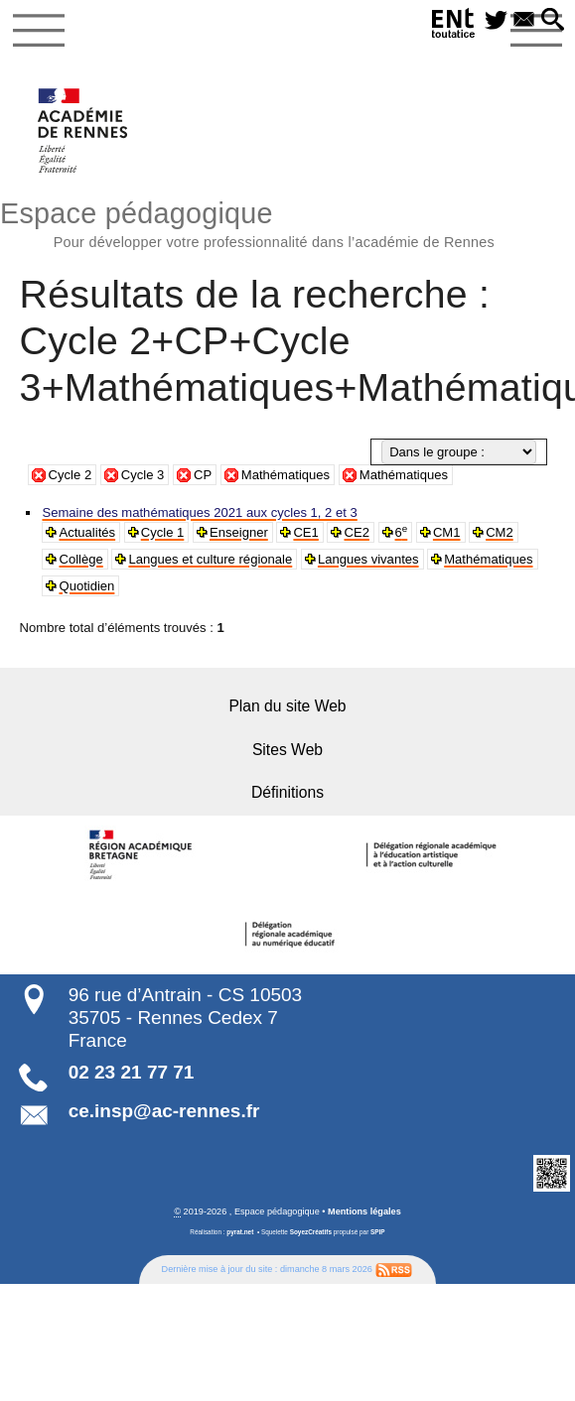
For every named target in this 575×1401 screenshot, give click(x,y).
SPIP (377, 1230)
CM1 (443, 532)
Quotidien (86, 585)
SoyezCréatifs (311, 1230)
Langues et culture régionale (208, 559)
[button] (553, 21)
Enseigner (237, 532)
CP (203, 474)
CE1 (303, 532)
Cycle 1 (161, 532)
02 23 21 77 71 (132, 1070)
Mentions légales (364, 1209)
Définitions (287, 791)
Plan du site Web (287, 706)
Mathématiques (285, 474)
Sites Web (287, 748)
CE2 (354, 532)
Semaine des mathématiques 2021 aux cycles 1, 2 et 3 (197, 512)
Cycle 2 (70, 474)
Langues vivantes (364, 559)
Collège (80, 559)
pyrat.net (239, 1230)
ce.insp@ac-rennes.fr (164, 1109)
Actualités (86, 532)
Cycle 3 (143, 474)
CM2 (496, 532)
